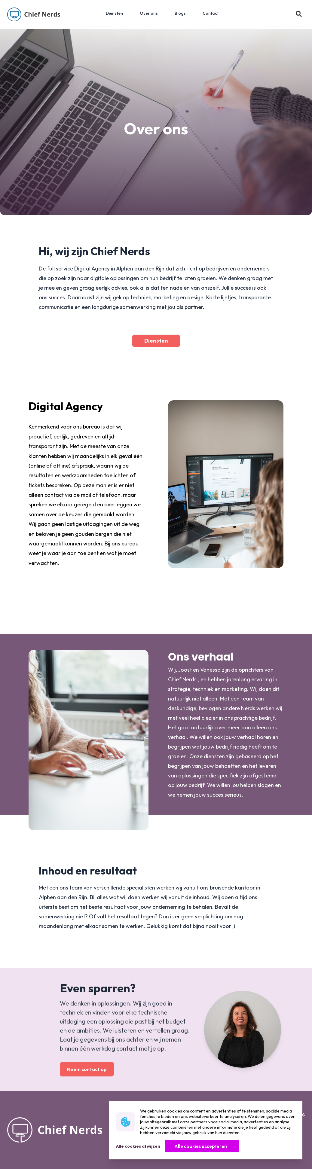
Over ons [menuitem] (149, 13)
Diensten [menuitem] (114, 13)
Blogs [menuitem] (180, 13)
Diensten (156, 340)
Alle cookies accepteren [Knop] (200, 1146)
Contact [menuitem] (211, 13)
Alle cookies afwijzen (138, 1146)
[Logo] (33, 15)
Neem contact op (87, 1069)
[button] (299, 14)
